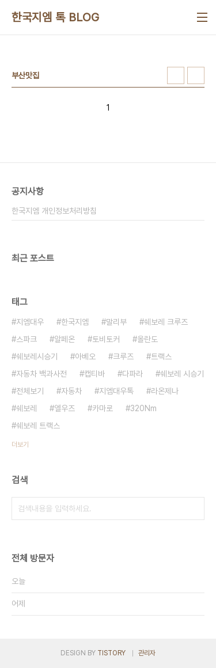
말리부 (116, 322)
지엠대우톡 (116, 391)
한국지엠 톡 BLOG (56, 17)
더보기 (20, 445)
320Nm (143, 408)
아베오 (85, 356)
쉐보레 (26, 408)
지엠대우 (30, 322)
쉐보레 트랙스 (38, 425)
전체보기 (30, 391)
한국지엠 (75, 322)
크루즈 (123, 356)
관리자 (147, 653)
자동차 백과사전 (41, 373)
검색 (193, 508)
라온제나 (165, 391)
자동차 (71, 391)
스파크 (26, 339)
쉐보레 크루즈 (166, 322)
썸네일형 (175, 75)
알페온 (64, 339)
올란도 (147, 339)
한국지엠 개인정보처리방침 (54, 210)
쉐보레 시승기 (182, 373)
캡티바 (94, 373)
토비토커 (106, 339)
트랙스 (161, 356)
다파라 (132, 373)
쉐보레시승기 (37, 356)
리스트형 (195, 75)
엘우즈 (64, 408)
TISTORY (111, 653)
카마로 (102, 408)
